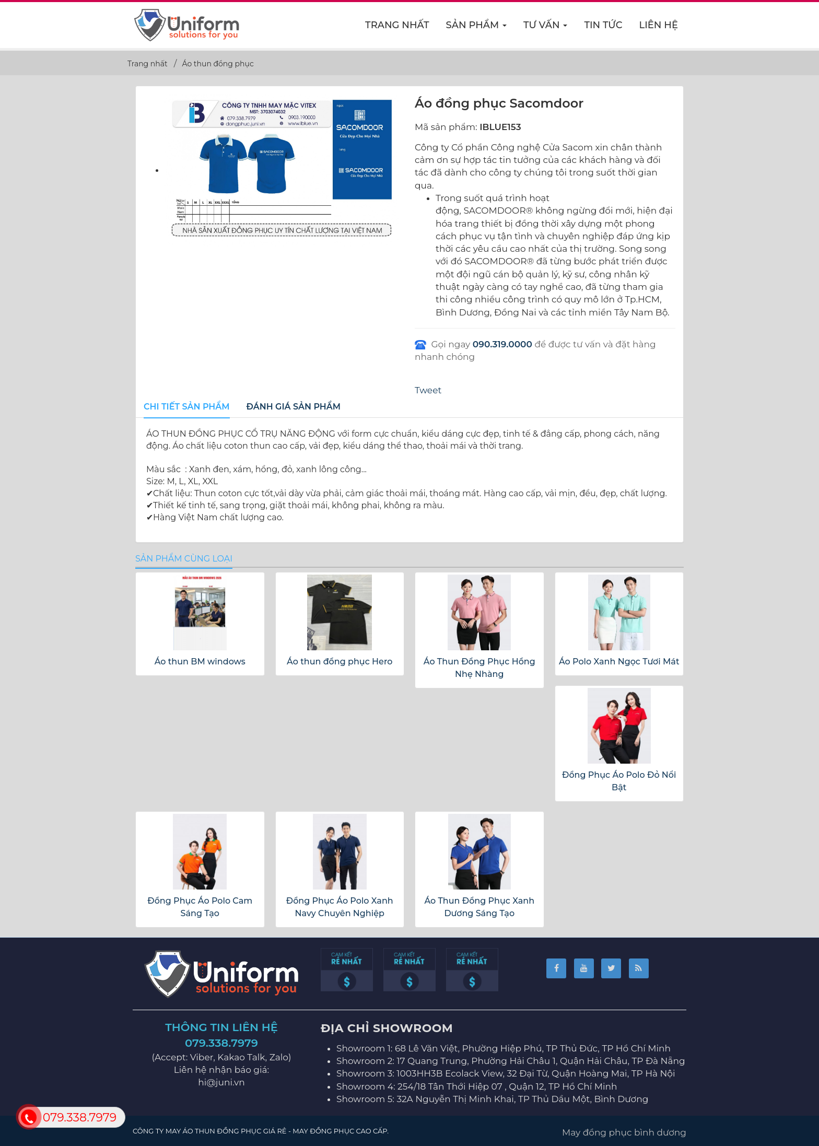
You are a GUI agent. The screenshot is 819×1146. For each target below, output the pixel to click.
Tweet (428, 390)
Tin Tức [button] (603, 25)
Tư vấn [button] (545, 28)
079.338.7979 (221, 1042)
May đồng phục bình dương (624, 1132)
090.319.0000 (502, 344)
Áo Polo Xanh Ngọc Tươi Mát (619, 661)
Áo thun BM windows (200, 661)
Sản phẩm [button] (477, 28)
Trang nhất (397, 25)
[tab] (187, 407)
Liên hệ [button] (658, 25)
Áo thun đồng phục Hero (339, 661)
